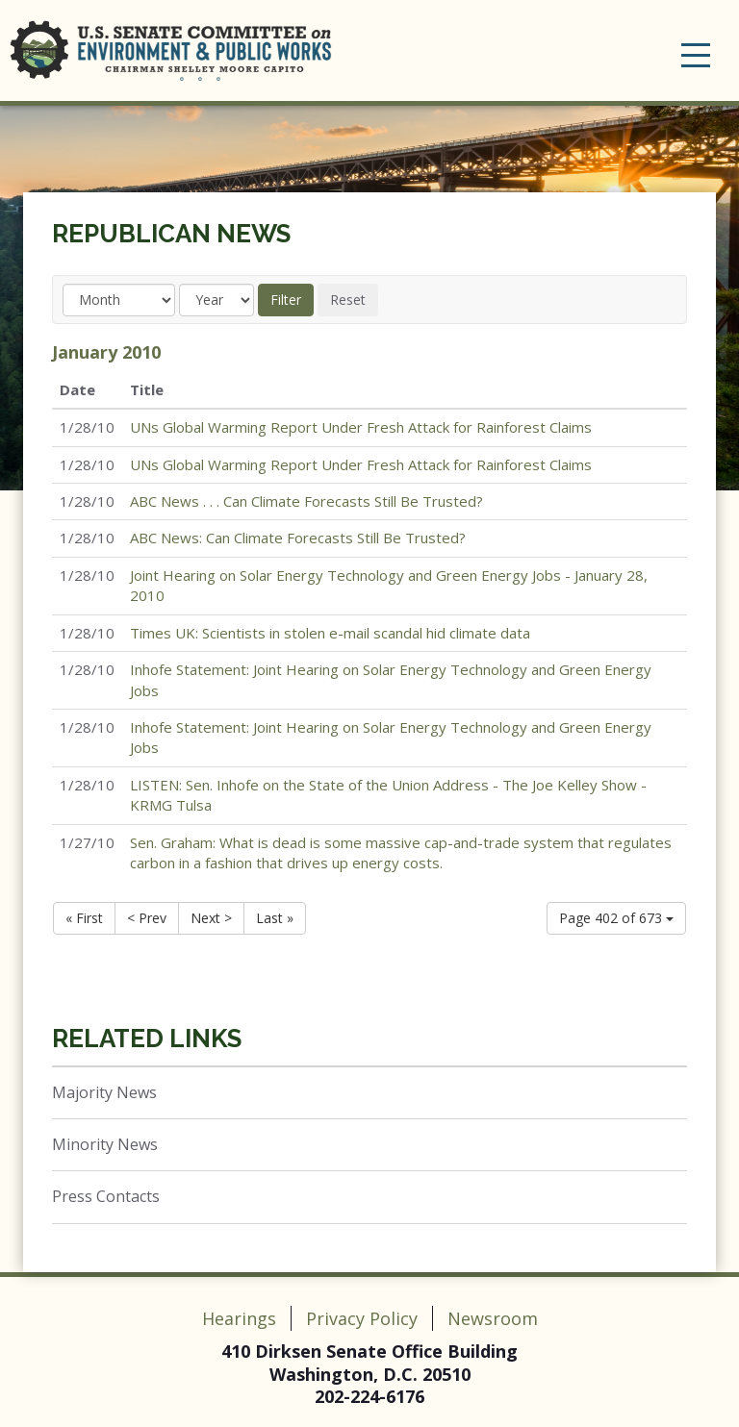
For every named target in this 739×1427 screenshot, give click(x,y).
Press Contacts (106, 1196)
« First (84, 918)
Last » (274, 918)
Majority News (104, 1092)
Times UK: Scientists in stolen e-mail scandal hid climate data (330, 632)
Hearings (239, 1318)
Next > (211, 918)
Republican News (171, 233)
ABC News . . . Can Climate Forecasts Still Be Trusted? (306, 501)
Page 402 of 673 (616, 918)
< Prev (146, 918)
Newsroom (492, 1318)
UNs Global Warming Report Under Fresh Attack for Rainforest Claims (361, 427)
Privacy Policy (362, 1318)
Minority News (105, 1144)
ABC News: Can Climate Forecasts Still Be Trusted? (298, 537)
